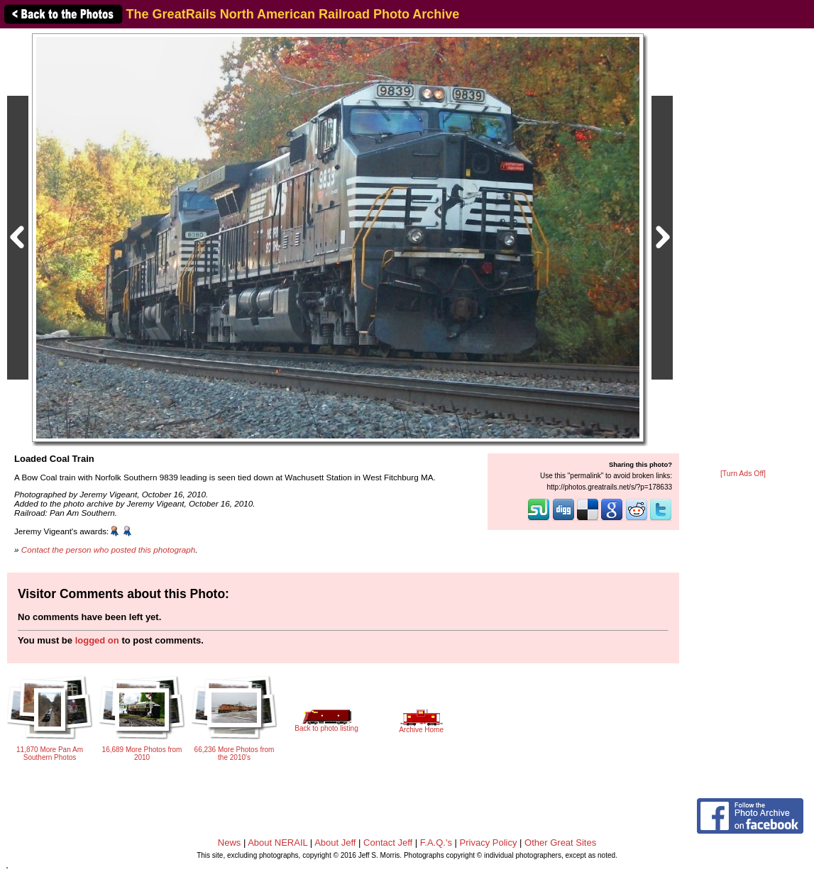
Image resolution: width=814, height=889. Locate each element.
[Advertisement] (743, 250)
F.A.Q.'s (436, 842)
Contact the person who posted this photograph (108, 549)
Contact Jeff (387, 842)
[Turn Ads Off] (743, 473)
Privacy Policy (488, 842)
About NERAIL (277, 842)
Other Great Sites (560, 842)
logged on (97, 640)
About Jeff (335, 842)
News (229, 842)
